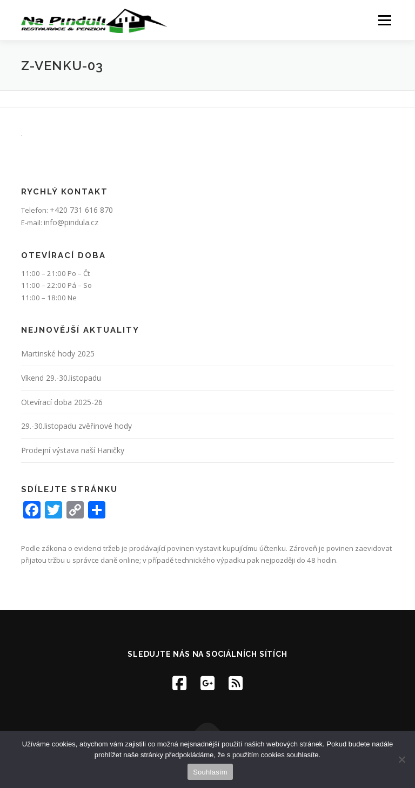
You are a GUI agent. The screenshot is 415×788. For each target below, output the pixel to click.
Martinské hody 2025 (58, 353)
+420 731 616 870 (81, 210)
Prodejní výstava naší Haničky (72, 450)
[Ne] (401, 759)
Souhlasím (210, 772)
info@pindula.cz (71, 222)
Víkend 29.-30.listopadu (61, 378)
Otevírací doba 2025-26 (62, 402)
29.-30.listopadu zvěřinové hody (76, 426)
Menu (384, 20)
